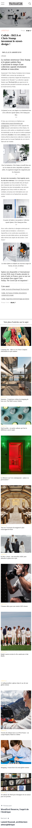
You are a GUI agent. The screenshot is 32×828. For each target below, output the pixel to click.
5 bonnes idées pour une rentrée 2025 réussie (14, 606)
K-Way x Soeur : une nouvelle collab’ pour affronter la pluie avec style (13, 557)
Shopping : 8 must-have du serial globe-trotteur (15, 767)
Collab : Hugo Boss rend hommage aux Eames (15, 299)
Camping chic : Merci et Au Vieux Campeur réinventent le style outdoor (14, 350)
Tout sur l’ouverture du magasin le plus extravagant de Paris (12, 528)
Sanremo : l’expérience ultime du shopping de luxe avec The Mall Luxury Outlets (14, 400)
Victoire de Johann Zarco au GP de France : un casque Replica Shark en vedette (15, 733)
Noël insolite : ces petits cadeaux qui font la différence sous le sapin (14, 429)
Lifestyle (5, 30)
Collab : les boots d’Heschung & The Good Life (15, 289)
